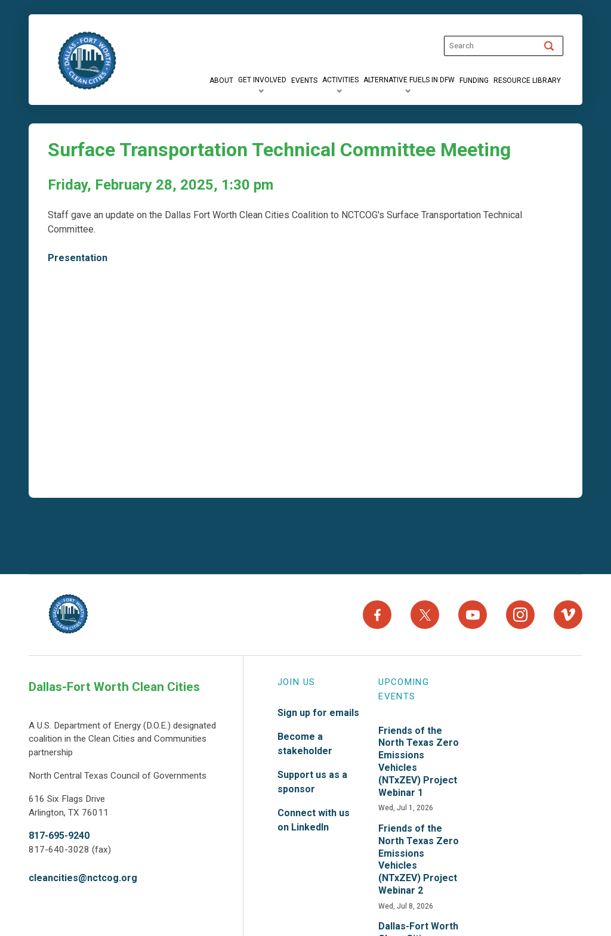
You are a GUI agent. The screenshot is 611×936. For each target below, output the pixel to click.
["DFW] (87, 61)
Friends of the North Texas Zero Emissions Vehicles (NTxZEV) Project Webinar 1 (418, 759)
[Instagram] (520, 614)
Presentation (77, 258)
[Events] (304, 80)
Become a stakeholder (304, 742)
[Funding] (474, 80)
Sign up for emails (318, 711)
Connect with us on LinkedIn (313, 818)
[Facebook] (377, 614)
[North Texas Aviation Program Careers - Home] (68, 614)
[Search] (548, 45)
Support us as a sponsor (312, 780)
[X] (425, 614)
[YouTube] (472, 614)
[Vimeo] (568, 614)
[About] (221, 80)
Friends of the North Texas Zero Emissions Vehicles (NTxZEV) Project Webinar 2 (418, 857)
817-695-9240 (59, 834)
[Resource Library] (527, 80)
